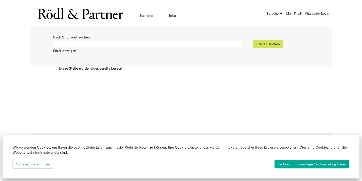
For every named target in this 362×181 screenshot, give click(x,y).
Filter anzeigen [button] (64, 51)
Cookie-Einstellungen (33, 164)
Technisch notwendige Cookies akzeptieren (312, 164)
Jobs (172, 15)
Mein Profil (293, 13)
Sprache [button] (274, 13)
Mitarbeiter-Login (316, 13)
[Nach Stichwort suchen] (147, 44)
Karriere (146, 15)
